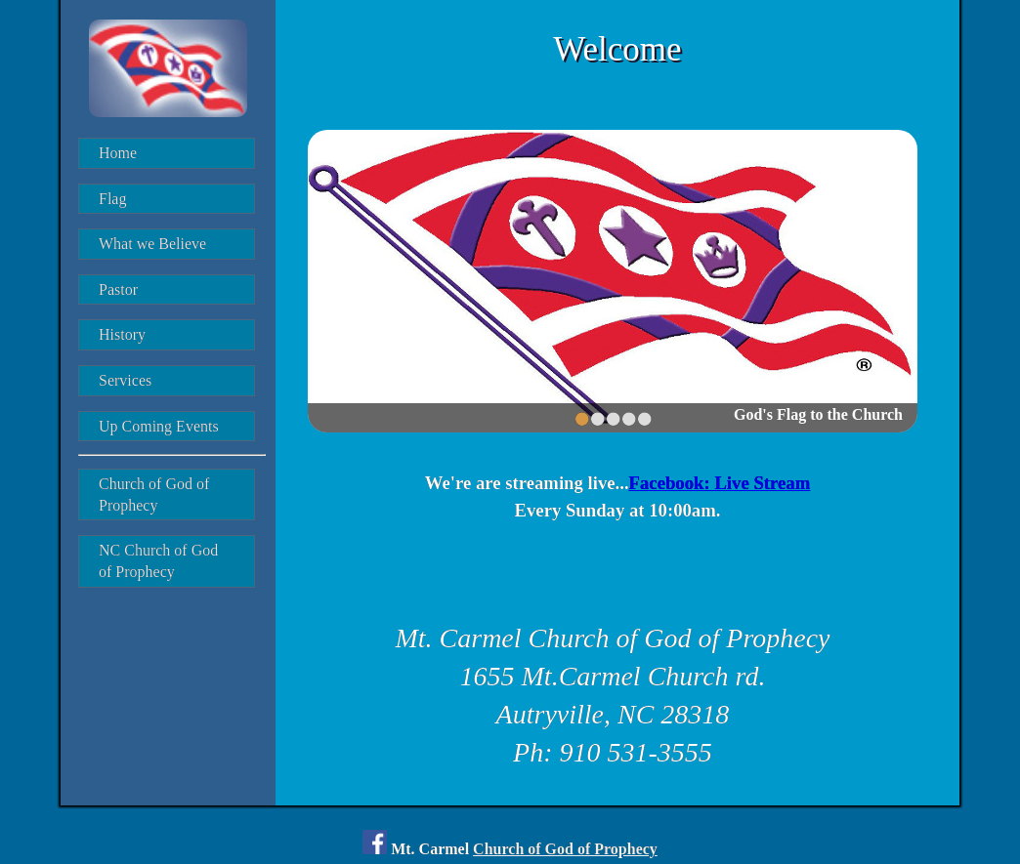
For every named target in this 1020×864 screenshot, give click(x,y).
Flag (112, 198)
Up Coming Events (159, 426)
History (122, 334)
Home (118, 152)
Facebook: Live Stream (720, 483)
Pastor (118, 289)
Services (125, 380)
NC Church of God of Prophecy (160, 561)
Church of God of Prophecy (156, 494)
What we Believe (152, 243)
